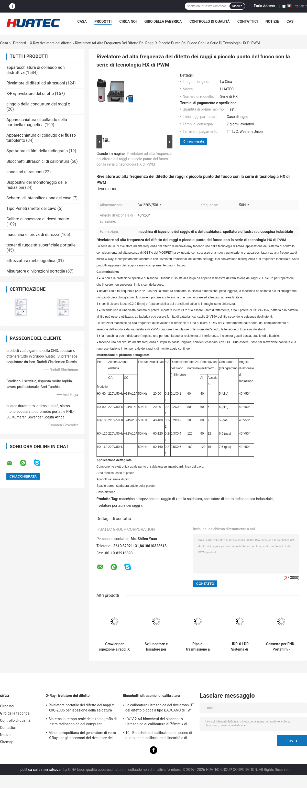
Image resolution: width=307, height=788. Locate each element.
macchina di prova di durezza (32, 234)
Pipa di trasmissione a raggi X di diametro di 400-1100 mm (198, 647)
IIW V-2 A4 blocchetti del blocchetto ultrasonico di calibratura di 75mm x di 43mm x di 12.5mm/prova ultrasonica (156, 722)
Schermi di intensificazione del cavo (38, 198)
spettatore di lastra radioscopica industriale (238, 499)
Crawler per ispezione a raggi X (114, 646)
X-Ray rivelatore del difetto (50, 43)
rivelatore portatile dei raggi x (119, 505)
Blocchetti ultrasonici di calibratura (37, 161)
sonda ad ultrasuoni (24, 171)
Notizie (272, 21)
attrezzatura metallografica (30, 260)
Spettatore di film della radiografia (37, 150)
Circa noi (128, 21)
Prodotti (103, 21)
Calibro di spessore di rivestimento (37, 219)
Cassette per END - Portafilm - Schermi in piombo (281, 647)
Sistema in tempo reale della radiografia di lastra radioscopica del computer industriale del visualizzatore (83, 722)
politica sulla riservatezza (40, 770)
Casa (82, 21)
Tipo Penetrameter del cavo (31, 208)
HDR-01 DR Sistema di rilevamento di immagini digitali (239, 647)
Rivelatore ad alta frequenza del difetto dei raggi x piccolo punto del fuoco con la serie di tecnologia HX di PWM (134, 159)
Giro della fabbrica (163, 21)
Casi (290, 21)
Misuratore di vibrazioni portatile (35, 271)
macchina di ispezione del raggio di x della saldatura (160, 499)
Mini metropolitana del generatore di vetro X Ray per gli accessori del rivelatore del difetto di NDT (82, 736)
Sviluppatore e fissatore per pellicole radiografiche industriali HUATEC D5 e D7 (156, 647)
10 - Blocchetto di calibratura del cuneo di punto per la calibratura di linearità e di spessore (158, 736)
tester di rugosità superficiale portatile (40, 245)
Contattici (247, 21)
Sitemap (6, 742)
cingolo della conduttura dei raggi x (38, 104)
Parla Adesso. (265, 6)
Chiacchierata (193, 141)
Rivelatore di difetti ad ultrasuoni (35, 83)
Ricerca (237, 6)
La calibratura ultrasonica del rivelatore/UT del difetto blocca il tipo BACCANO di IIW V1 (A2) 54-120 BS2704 (159, 708)
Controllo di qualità (210, 21)
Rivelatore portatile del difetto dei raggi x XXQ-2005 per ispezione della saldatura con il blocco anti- (81, 708)
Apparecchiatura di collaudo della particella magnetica (36, 122)
